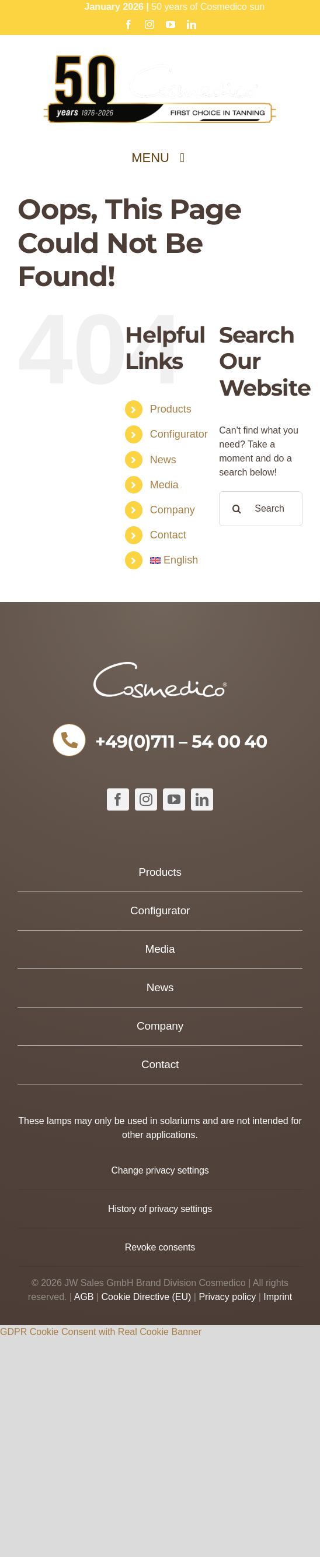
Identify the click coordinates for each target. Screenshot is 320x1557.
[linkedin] (202, 799)
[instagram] (146, 799)
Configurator (179, 434)
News (163, 460)
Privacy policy (227, 1297)
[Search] (236, 508)
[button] (160, 1170)
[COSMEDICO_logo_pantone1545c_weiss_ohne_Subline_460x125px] (160, 666)
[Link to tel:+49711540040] (69, 740)
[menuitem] (176, 560)
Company (172, 510)
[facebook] (118, 799)
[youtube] (174, 799)
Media (164, 485)
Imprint (277, 1297)
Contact (168, 535)
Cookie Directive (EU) (147, 1297)
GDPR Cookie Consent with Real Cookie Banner (100, 1332)
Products (171, 409)
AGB (84, 1297)
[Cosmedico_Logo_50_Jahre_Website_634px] (160, 59)
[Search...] (260, 508)
